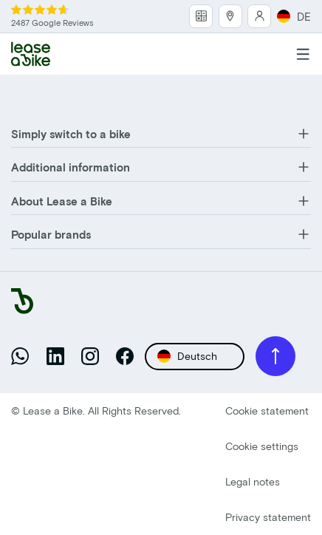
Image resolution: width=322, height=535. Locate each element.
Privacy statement (268, 517)
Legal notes (252, 481)
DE (294, 16)
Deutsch (187, 356)
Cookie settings (261, 446)
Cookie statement (267, 410)
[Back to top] (275, 356)
